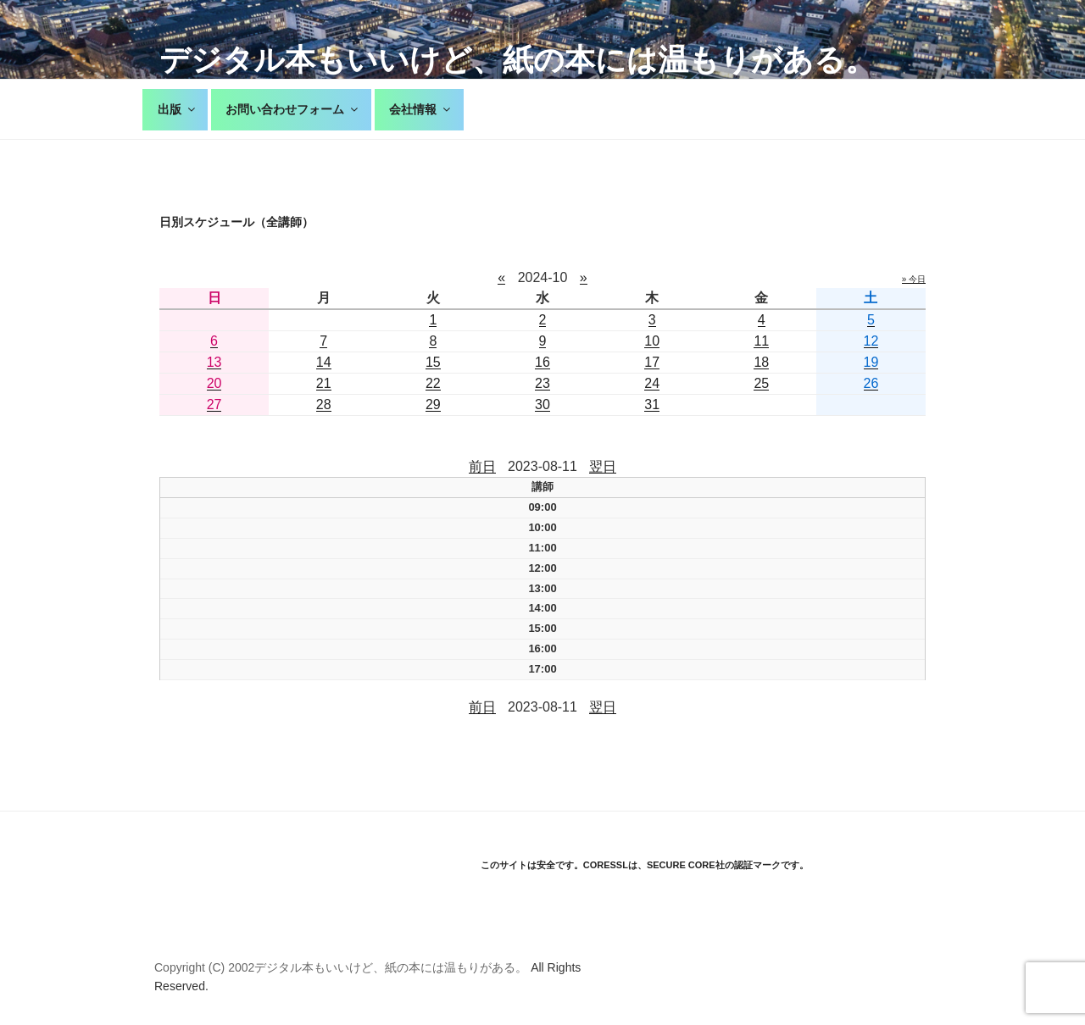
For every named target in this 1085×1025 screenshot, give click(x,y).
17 (651, 362)
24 (651, 383)
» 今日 (914, 279)
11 (761, 341)
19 (871, 362)
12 (871, 341)
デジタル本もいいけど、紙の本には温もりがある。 (517, 59)
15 (433, 362)
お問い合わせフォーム (292, 109)
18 (761, 362)
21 (323, 383)
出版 (178, 109)
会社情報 (421, 109)
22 (433, 383)
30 (542, 404)
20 (214, 383)
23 (542, 383)
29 (433, 404)
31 (651, 404)
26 (871, 383)
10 (651, 341)
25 (761, 383)
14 (323, 362)
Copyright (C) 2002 (204, 967)
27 (214, 404)
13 (214, 362)
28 (323, 404)
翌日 (602, 466)
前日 (482, 466)
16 (542, 362)
